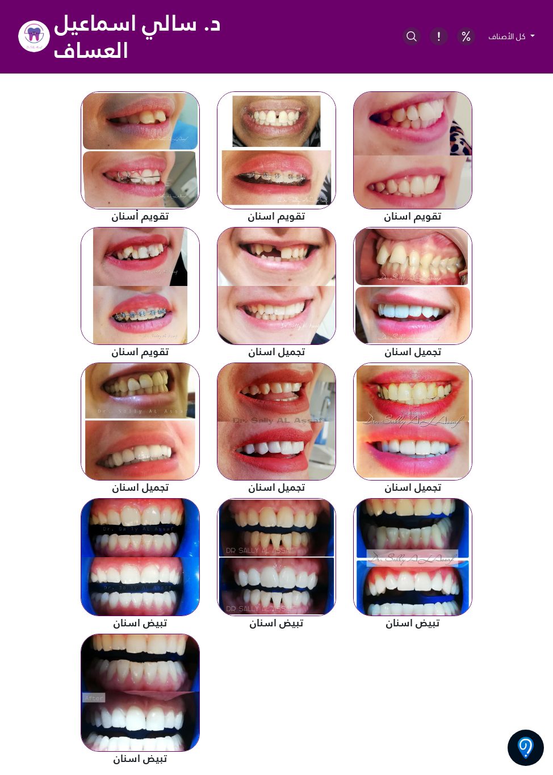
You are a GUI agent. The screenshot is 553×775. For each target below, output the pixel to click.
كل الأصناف (508, 36)
